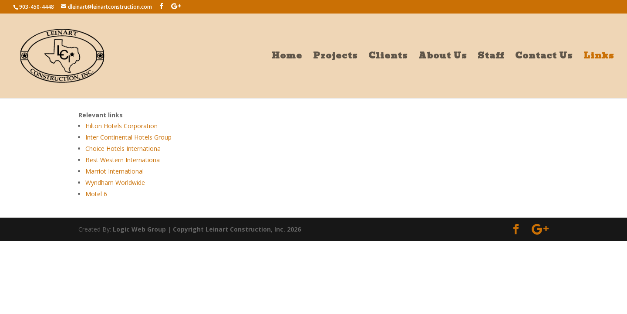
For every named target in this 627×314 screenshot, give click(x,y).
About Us (442, 57)
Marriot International (114, 171)
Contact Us (544, 57)
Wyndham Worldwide (115, 182)
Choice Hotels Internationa (123, 148)
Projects (335, 57)
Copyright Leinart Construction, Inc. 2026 (237, 229)
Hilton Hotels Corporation (121, 126)
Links (598, 57)
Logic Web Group (139, 229)
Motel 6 (96, 194)
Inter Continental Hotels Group (128, 137)
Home (287, 57)
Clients (388, 57)
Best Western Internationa (122, 160)
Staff (491, 57)
